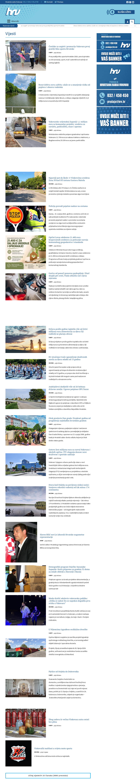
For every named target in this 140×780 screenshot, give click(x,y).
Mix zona (51, 186)
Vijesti (50, 55)
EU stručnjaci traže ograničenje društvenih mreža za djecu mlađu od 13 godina (69, 378)
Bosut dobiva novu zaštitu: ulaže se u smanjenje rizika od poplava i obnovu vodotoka (103, 26)
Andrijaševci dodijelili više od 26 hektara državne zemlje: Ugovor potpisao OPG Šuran (69, 413)
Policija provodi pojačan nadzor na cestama (68, 208)
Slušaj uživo (124, 12)
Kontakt (48, 2)
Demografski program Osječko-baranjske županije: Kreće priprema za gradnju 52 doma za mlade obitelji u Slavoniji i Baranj (69, 613)
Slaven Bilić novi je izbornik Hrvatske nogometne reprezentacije (63, 576)
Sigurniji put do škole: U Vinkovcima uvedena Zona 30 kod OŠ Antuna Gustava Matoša (69, 179)
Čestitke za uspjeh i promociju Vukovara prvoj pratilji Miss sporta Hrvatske (40, 26)
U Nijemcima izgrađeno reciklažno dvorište (63, 680)
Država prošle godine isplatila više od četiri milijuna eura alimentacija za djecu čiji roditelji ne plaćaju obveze (69, 347)
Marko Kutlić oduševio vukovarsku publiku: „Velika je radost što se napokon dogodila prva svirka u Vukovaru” (68, 648)
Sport (41, 582)
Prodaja (59, 2)
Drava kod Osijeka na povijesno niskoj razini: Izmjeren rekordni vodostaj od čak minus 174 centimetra (68, 525)
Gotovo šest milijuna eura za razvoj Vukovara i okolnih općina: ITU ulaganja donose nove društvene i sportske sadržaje (69, 484)
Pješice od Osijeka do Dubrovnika (69, 724)
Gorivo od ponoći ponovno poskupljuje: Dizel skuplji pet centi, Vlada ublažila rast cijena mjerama (68, 287)
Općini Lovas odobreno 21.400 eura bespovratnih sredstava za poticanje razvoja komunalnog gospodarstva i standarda (68, 246)
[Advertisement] (48, 161)
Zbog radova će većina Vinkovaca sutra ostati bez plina (69, 774)
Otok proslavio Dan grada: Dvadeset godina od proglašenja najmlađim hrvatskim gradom (68, 447)
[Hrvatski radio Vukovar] (12, 12)
